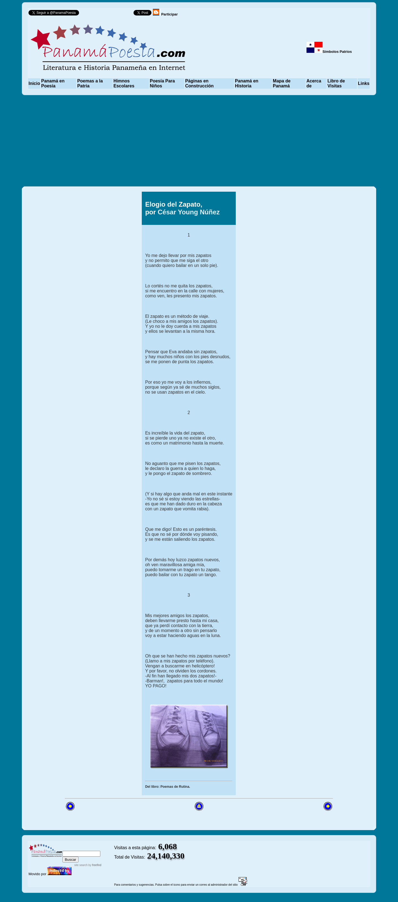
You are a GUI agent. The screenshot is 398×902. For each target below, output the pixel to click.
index (68, 848)
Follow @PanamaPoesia (108, 14)
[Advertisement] (199, 141)
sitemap (83, 848)
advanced (105, 848)
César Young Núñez (189, 212)
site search (81, 865)
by (94, 865)
